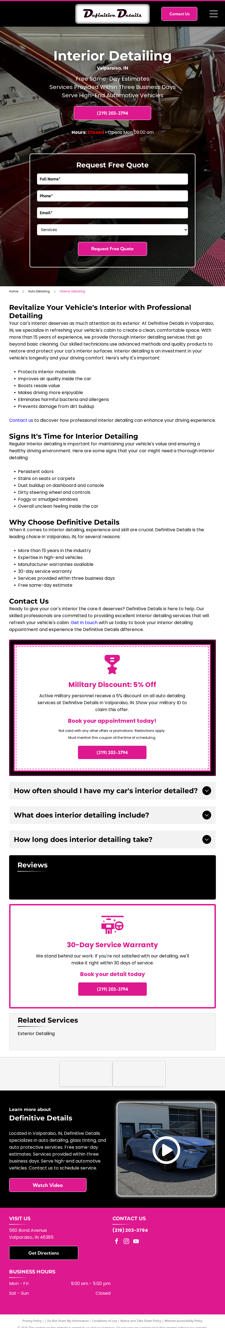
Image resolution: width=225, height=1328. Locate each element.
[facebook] (116, 1243)
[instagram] (126, 1243)
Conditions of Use (104, 1322)
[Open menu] (214, 14)
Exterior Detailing (36, 1033)
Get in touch (84, 622)
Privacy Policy (31, 1322)
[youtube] (136, 1243)
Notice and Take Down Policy (141, 1322)
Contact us (21, 420)
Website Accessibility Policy (183, 1322)
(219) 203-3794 (130, 1231)
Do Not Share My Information (68, 1322)
